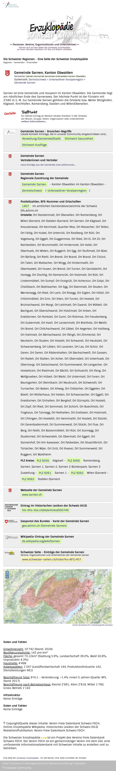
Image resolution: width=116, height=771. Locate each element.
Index (5, 763)
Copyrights (80, 763)
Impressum (16, 763)
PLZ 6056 (43, 460)
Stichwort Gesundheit (79, 138)
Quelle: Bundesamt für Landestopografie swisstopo (92, 625)
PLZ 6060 (74, 460)
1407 (25, 206)
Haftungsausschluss (36, 763)
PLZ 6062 (77, 473)
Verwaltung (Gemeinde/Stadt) (41, 138)
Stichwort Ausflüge (34, 145)
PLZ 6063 (28, 479)
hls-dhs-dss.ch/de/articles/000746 (45, 510)
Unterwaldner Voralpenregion (66, 79)
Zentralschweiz (37, 79)
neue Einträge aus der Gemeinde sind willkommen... (48, 164)
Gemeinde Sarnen (24, 82)
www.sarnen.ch (32, 494)
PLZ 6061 (45, 473)
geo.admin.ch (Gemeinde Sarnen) (44, 525)
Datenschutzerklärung (60, 763)
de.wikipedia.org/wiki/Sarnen (41, 541)
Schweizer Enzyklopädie (27, 758)
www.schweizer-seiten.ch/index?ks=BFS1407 (51, 559)
